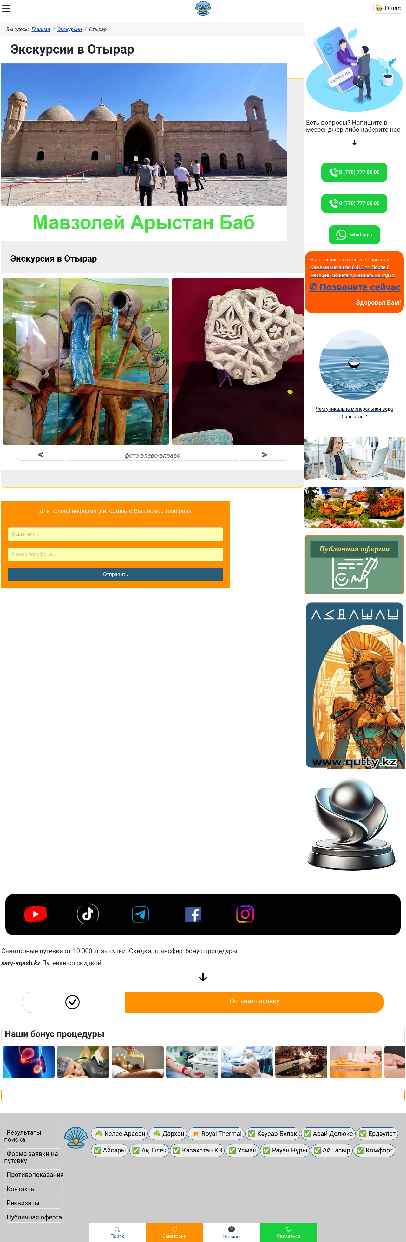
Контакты (21, 1189)
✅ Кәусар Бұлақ (273, 1133)
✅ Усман (242, 1150)
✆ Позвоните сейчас (355, 287)
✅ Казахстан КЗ (197, 1150)
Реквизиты (23, 1203)
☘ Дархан (167, 1133)
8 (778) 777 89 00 (354, 172)
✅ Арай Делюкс (328, 1133)
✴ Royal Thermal (216, 1133)
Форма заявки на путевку (31, 1157)
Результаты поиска (22, 1136)
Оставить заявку (254, 1001)
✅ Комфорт (374, 1150)
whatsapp (354, 235)
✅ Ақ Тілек (149, 1150)
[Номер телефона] (115, 554)
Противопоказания (35, 1175)
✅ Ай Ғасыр (331, 1150)
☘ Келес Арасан (120, 1133)
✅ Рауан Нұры (285, 1150)
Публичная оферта (34, 1217)
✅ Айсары (110, 1150)
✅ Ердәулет (377, 1133)
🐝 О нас (388, 8)
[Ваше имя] (115, 534)
